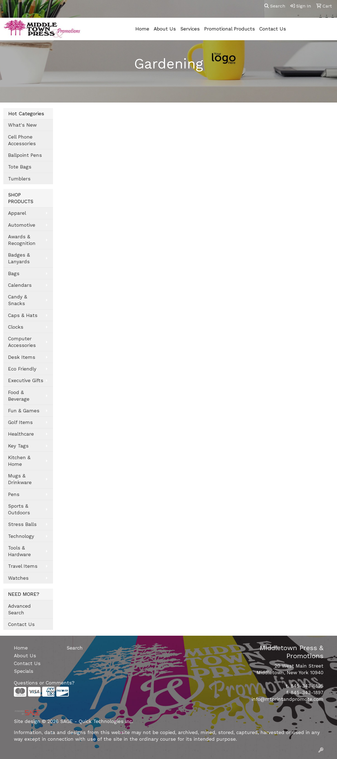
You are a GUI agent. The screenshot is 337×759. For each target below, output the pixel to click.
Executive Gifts (25, 380)
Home (142, 29)
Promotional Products (229, 29)
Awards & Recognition (22, 240)
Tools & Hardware (19, 551)
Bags (13, 273)
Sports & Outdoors (19, 509)
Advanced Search (19, 609)
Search (274, 6)
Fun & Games (23, 410)
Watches (18, 578)
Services (190, 29)
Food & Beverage (18, 396)
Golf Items (20, 422)
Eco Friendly (22, 369)
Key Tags (18, 446)
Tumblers (19, 179)
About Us (165, 29)
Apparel (17, 213)
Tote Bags (19, 167)
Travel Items (22, 566)
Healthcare (21, 434)
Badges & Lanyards (19, 258)
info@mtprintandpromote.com (287, 699)
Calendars (20, 285)
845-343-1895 (307, 686)
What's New (22, 125)
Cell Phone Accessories (22, 140)
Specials (23, 671)
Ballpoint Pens (25, 155)
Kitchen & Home (19, 461)
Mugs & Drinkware (20, 479)
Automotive (21, 225)
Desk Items (21, 357)
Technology (21, 536)
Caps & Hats (22, 315)
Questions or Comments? (44, 683)
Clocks (15, 327)
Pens (13, 494)
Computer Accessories (22, 342)
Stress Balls (22, 524)
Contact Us (272, 29)
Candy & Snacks (17, 300)
